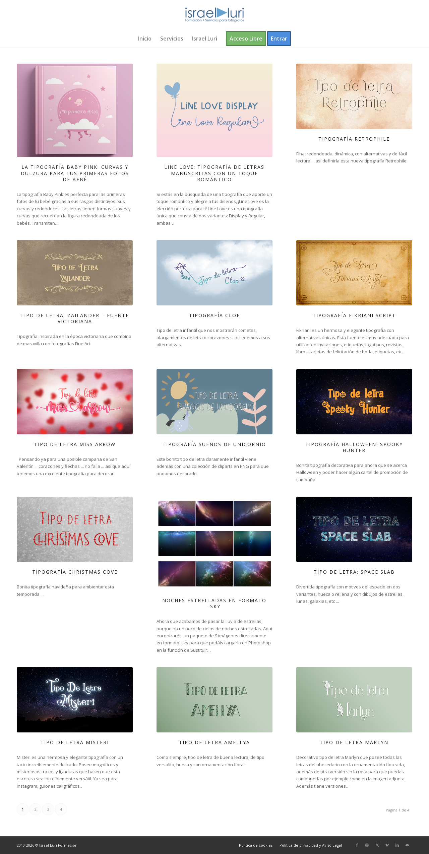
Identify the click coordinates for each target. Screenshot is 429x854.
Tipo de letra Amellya (214, 742)
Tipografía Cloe (214, 315)
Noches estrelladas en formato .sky (214, 603)
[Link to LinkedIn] (397, 845)
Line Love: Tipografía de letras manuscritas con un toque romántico (214, 173)
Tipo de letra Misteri (75, 742)
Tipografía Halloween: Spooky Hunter (354, 447)
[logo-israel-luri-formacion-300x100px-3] (214, 15)
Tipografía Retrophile (354, 139)
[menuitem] (145, 38)
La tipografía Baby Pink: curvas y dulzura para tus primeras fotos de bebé (75, 173)
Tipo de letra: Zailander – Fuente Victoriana (74, 318)
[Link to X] (377, 845)
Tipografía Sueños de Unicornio (214, 444)
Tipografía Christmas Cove (75, 572)
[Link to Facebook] (357, 845)
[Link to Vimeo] (387, 845)
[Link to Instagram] (367, 845)
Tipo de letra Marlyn (354, 742)
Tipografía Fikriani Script (354, 315)
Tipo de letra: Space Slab (354, 572)
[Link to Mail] (407, 845)
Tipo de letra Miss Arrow (75, 444)
